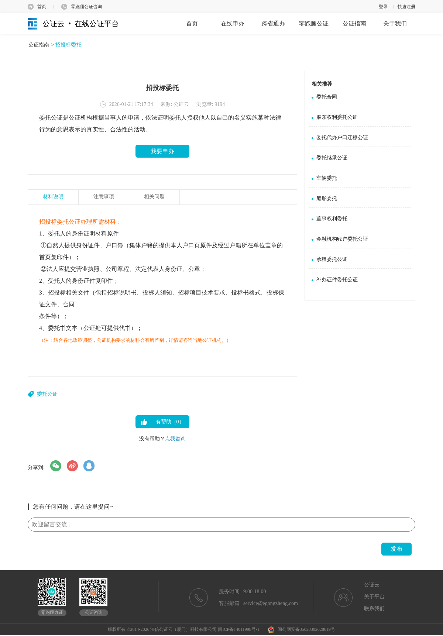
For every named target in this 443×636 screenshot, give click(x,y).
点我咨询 (175, 438)
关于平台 (374, 596)
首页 (41, 6)
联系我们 (374, 608)
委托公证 (47, 394)
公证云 (372, 585)
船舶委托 (326, 198)
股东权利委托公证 (337, 117)
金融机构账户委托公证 (342, 239)
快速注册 (406, 6)
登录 (383, 6)
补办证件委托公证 (337, 279)
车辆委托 (326, 178)
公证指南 (38, 45)
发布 (396, 549)
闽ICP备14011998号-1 (238, 629)
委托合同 (326, 97)
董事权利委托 (331, 218)
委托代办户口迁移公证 (342, 137)
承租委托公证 (331, 259)
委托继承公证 (331, 158)
